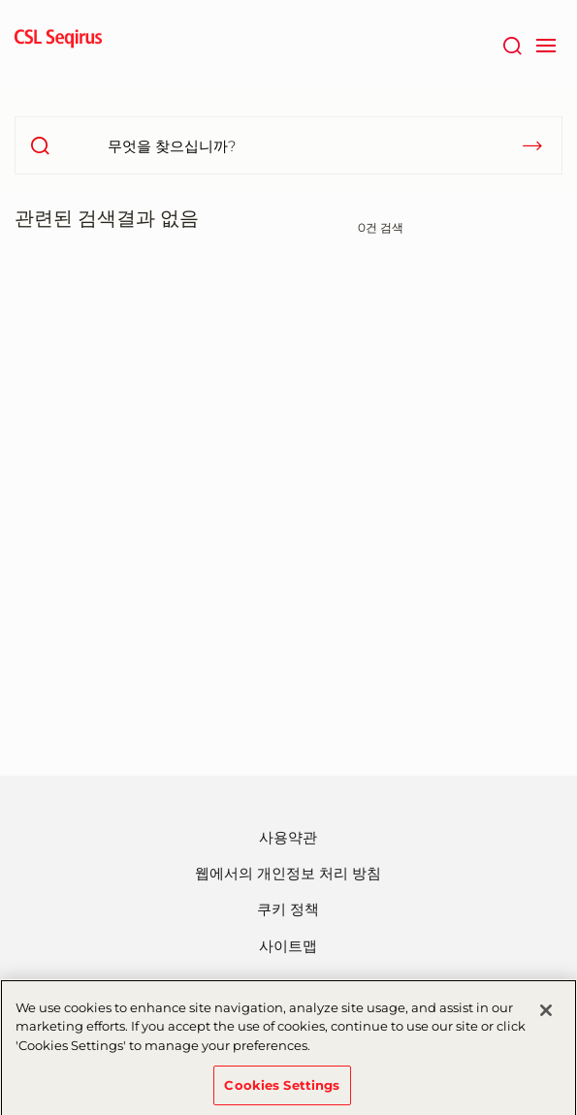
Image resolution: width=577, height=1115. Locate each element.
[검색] (512, 44)
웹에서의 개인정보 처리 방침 (288, 873)
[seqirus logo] (58, 43)
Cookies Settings (281, 1091)
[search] (40, 145)
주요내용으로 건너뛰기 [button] (0, 0)
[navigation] (545, 44)
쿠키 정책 (288, 909)
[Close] (546, 1017)
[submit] (532, 145)
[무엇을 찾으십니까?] (288, 145)
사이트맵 (288, 946)
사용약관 (288, 837)
